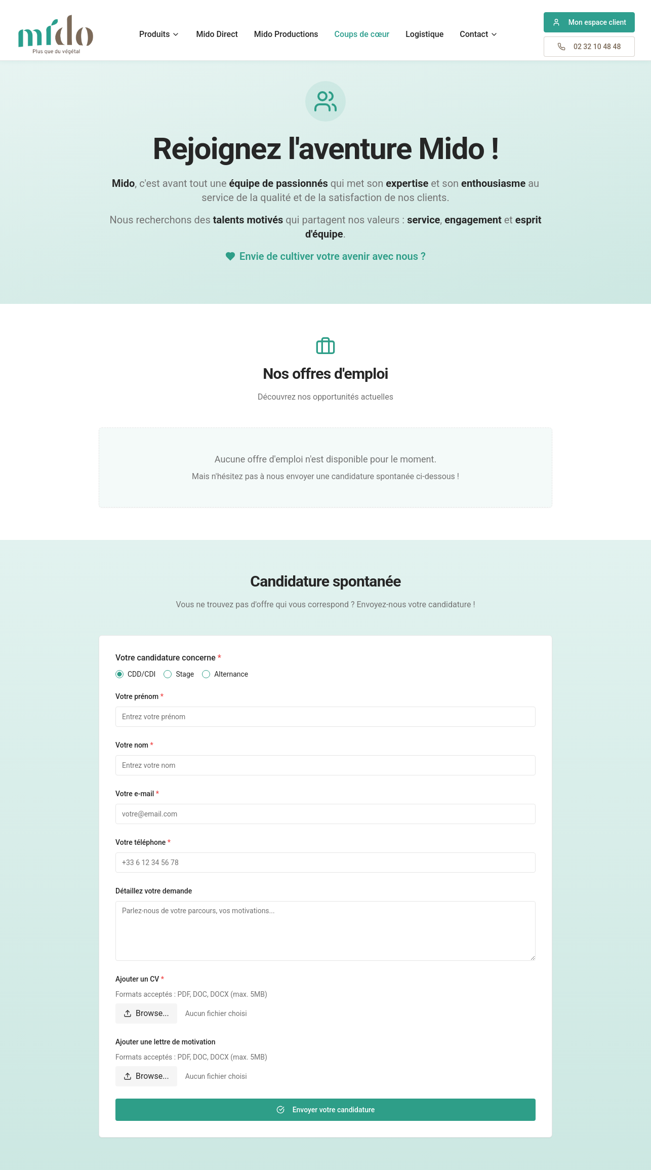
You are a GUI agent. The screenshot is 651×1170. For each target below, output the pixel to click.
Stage (185, 674)
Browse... (146, 1013)
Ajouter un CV (139, 979)
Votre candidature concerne (168, 657)
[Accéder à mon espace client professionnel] (589, 22)
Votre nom (134, 745)
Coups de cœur (362, 34)
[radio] (119, 674)
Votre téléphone (143, 842)
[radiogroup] (325, 674)
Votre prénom (139, 696)
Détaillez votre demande (153, 891)
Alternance (231, 674)
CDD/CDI (141, 674)
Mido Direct (216, 34)
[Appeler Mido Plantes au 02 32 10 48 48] (589, 46)
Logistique (424, 34)
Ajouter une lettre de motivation (165, 1042)
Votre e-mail (137, 794)
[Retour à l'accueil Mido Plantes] (55, 34)
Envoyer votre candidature (325, 1110)
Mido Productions (286, 34)
